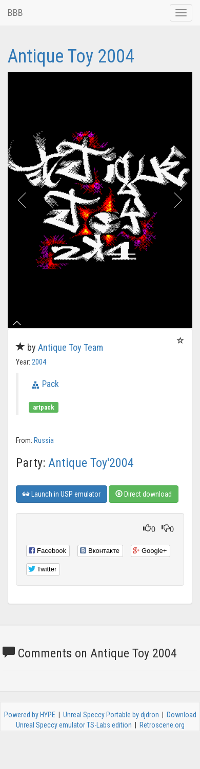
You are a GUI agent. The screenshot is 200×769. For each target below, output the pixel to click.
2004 (39, 362)
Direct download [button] (143, 494)
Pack (50, 384)
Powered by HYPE (29, 715)
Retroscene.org (162, 725)
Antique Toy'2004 (91, 463)
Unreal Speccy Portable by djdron (111, 715)
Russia (44, 440)
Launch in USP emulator (62, 494)
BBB (15, 12)
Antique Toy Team (70, 347)
